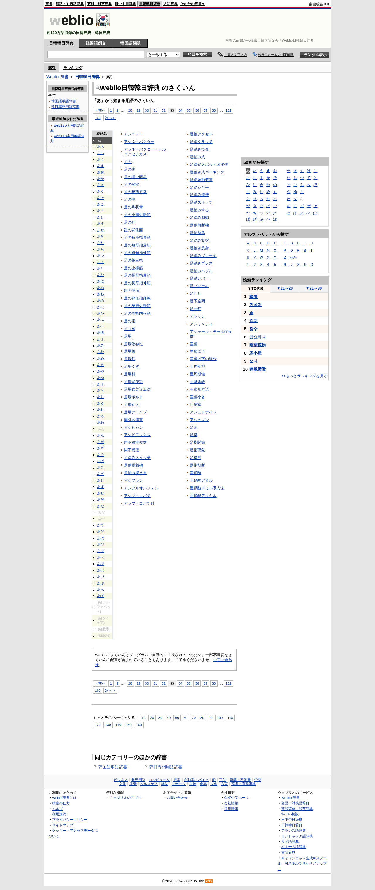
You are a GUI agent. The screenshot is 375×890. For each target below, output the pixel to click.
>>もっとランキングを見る (304, 376)
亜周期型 (197, 366)
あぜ (100, 493)
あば (100, 538)
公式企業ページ (236, 797)
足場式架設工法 (137, 389)
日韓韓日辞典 (149, 4)
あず (100, 487)
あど (100, 532)
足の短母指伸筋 (137, 253)
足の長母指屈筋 (137, 275)
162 (228, 110)
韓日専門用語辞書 (165, 767)
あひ (100, 314)
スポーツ (179, 784)
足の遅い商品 (135, 177)
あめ (100, 358)
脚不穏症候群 (135, 442)
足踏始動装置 (201, 180)
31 (155, 110)
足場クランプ (135, 412)
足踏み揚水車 (135, 473)
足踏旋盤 (197, 233)
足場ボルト (133, 397)
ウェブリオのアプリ (125, 797)
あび (100, 544)
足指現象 (197, 450)
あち (100, 249)
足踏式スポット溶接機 (209, 164)
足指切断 (197, 465)
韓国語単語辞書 (112, 767)
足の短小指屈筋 (137, 237)
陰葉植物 (257, 345)
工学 (222, 780)
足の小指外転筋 (137, 214)
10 (144, 717)
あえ (100, 166)
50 (177, 717)
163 (97, 118)
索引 (52, 68)
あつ (100, 255)
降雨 (253, 296)
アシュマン (199, 420)
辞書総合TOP (319, 4)
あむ (100, 352)
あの (100, 301)
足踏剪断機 (199, 225)
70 (194, 717)
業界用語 (138, 780)
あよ (100, 384)
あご (100, 467)
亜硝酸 (195, 473)
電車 (176, 780)
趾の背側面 (133, 230)
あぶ (100, 551)
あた (100, 243)
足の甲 (129, 199)
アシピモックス (137, 435)
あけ (100, 198)
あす (100, 224)
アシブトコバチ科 (139, 503)
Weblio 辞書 (57, 76)
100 (220, 717)
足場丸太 (131, 404)
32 (164, 110)
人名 (213, 784)
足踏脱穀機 (133, 465)
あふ (100, 320)
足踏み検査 (199, 149)
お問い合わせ (177, 797)
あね (100, 294)
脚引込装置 (133, 420)
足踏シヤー (199, 187)
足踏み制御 (199, 217)
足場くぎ (131, 366)
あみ (100, 345)
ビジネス (121, 780)
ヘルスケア (149, 784)
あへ (100, 326)
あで (100, 525)
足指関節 (197, 442)
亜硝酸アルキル (203, 496)
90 (210, 717)
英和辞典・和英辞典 (297, 809)
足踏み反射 (199, 248)
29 (138, 110)
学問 (257, 780)
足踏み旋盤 (199, 240)
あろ (100, 416)
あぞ (100, 500)
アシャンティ (201, 324)
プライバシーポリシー (69, 819)
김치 (253, 320)
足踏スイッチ (201, 202)
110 (230, 717)
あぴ (100, 577)
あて (100, 262)
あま (100, 339)
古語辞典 (170, 4)
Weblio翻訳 (290, 814)
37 (205, 110)
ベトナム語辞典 (293, 847)
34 (180, 110)
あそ (100, 236)
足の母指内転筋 (137, 313)
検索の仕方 (61, 803)
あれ (100, 410)
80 (202, 717)
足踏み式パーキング (207, 172)
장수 (253, 328)
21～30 (314, 288)
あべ (100, 557)
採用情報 (231, 809)
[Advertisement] (223, 24)
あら (100, 390)
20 (152, 717)
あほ (100, 333)
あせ (100, 230)
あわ (100, 423)
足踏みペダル (201, 271)
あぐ (100, 455)
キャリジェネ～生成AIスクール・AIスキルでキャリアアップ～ (302, 863)
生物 (192, 784)
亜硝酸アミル (201, 480)
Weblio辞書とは (64, 797)
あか (100, 179)
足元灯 (195, 309)
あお (100, 172)
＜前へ (100, 110)
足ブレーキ (199, 286)
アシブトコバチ (137, 496)
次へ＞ (110, 118)
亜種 (193, 344)
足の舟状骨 (133, 207)
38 (214, 110)
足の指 (129, 321)
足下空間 (197, 301)
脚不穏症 (131, 450)
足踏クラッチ (201, 141)
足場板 (129, 351)
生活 (133, 784)
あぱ (100, 570)
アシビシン (133, 427)
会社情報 (231, 803)
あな (100, 275)
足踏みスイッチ (137, 457)
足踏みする (199, 210)
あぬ (100, 288)
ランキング (72, 68)
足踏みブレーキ (203, 255)
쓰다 (253, 361)
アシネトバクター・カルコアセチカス (145, 151)
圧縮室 (195, 404)
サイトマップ (62, 825)
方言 (224, 784)
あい (100, 153)
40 (169, 717)
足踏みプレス (201, 263)
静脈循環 (257, 369)
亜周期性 (197, 374)
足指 (193, 435)
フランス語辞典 (293, 830)
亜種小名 (197, 397)
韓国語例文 (96, 43)
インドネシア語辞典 (297, 836)
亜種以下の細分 (203, 359)
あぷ (100, 583)
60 (186, 717)
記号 (293, 257)
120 (97, 724)
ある (100, 403)
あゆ (100, 378)
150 (128, 724)
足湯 (193, 427)
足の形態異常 (135, 192)
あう (100, 159)
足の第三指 (133, 260)
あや (100, 371)
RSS (209, 881)
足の (128, 161)
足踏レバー (199, 278)
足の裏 (129, 169)
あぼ (100, 564)
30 (147, 110)
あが (100, 442)
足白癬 (129, 328)
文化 (122, 784)
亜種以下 (197, 351)
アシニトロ (133, 134)
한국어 (255, 304)
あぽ (100, 596)
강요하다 (257, 337)
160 (139, 724)
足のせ (129, 222)
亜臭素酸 (197, 382)
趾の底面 (131, 290)
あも (100, 365)
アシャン (197, 316)
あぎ (100, 448)
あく (100, 191)
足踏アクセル (201, 134)
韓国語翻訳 (130, 43)
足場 (128, 336)
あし (100, 217)
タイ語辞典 (290, 841)
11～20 (285, 288)
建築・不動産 (240, 780)
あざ (100, 474)
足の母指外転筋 (137, 306)
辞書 (48, 4)
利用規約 (59, 814)
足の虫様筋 (133, 268)
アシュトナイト (203, 412)
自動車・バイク (196, 780)
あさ (100, 211)
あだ (100, 506)
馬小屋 (255, 353)
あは (100, 307)
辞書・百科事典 (243, 784)
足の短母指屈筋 (137, 245)
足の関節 (131, 184)
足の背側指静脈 (137, 298)
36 (197, 110)
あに (100, 281)
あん (100, 435)
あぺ (100, 590)
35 (189, 110)
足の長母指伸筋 (137, 283)
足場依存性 (133, 344)
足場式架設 (133, 382)
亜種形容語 (199, 389)
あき (100, 185)
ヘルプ (57, 809)
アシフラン (133, 480)
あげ (100, 461)
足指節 (195, 457)
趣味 (164, 784)
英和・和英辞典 (99, 4)
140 (118, 724)
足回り (195, 293)
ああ (100, 146)
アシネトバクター (139, 141)
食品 (203, 784)
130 (108, 724)
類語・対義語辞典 (70, 4)
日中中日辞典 (125, 4)
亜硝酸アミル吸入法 (207, 488)
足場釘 (129, 359)
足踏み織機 (199, 195)
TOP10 (255, 288)
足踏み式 (197, 157)
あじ (100, 480)
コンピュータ (159, 780)
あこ (100, 204)
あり (100, 397)
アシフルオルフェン (141, 488)
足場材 (129, 374)
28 (130, 110)
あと (100, 268)
